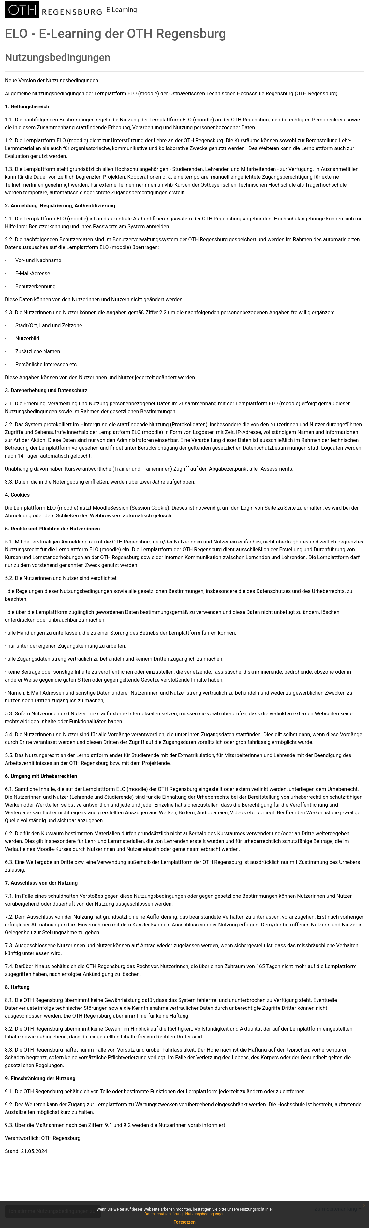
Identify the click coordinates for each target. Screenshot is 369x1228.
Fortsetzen (184, 1222)
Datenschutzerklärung (164, 1214)
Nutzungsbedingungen (204, 1214)
